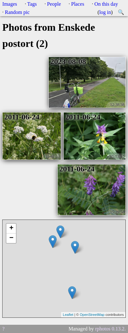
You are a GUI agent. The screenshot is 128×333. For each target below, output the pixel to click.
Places (77, 4)
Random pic (17, 12)
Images (9, 4)
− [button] (11, 238)
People (54, 4)
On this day (106, 4)
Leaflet (68, 315)
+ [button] (11, 228)
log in (105, 12)
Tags (32, 4)
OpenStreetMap (92, 315)
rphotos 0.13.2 (109, 328)
